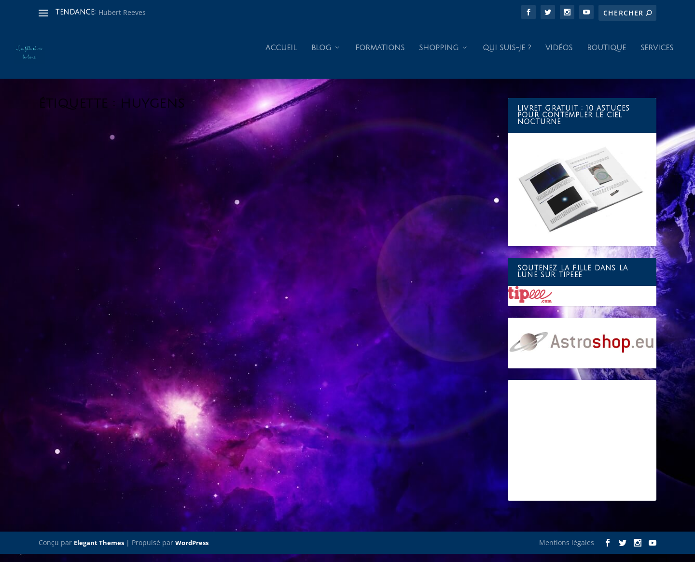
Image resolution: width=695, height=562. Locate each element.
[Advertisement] (582, 448)
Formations (379, 56)
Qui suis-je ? (507, 56)
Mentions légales (566, 550)
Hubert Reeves (122, 12)
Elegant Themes (99, 551)
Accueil (281, 56)
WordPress (191, 551)
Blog (321, 56)
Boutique (606, 56)
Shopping (439, 56)
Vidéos (558, 56)
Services (656, 56)
